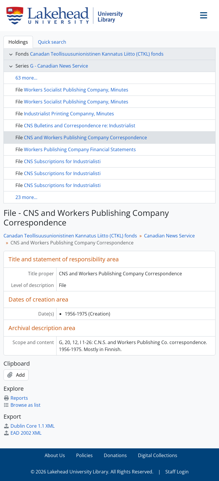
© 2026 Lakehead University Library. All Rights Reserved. (92, 471)
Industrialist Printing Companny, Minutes (69, 113)
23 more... (26, 197)
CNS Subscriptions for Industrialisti (62, 161)
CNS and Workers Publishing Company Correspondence (85, 137)
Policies (84, 455)
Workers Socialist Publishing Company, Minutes (76, 90)
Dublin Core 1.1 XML (29, 426)
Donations (115, 455)
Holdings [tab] (18, 42)
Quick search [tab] (52, 42)
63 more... (26, 78)
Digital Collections (157, 455)
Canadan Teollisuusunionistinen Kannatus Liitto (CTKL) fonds (97, 54)
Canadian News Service (169, 235)
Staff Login (177, 471)
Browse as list (22, 405)
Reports (15, 398)
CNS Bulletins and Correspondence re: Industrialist (79, 125)
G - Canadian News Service (59, 66)
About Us (55, 455)
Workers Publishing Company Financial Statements (80, 149)
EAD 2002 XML (22, 433)
